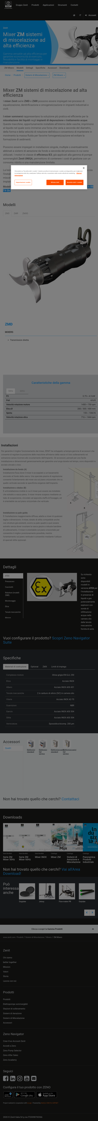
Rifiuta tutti (55, 182)
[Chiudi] (84, 168)
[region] (49, 177)
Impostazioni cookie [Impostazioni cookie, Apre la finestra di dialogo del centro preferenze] (23, 182)
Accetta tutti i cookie (74, 182)
